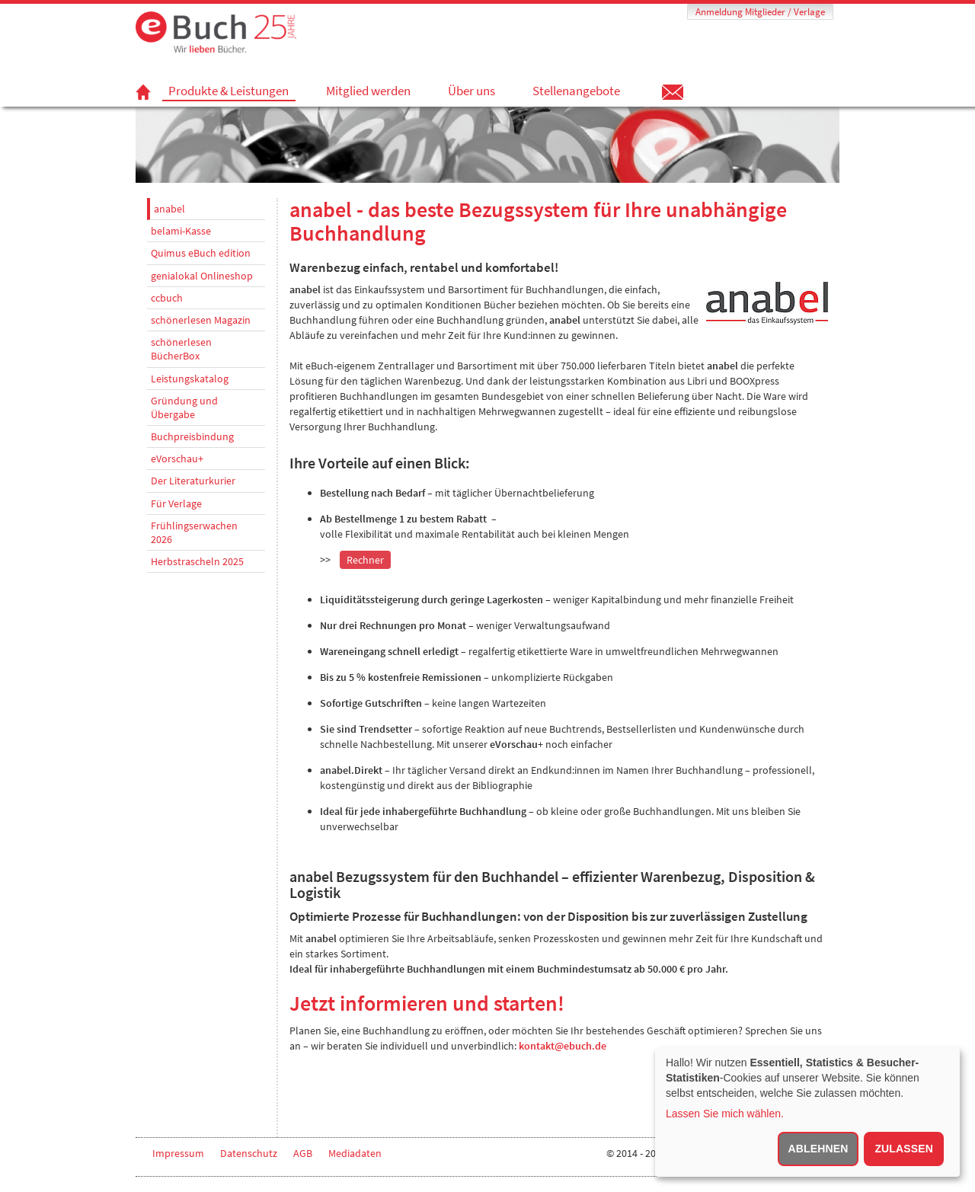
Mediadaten (355, 1153)
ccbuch (167, 298)
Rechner (365, 560)
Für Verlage (176, 503)
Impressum (178, 1153)
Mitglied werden (368, 90)
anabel (169, 209)
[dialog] (807, 1112)
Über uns (471, 90)
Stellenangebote (576, 90)
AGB (302, 1153)
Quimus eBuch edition (201, 253)
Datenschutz (248, 1153)
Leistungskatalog (190, 378)
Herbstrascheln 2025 (197, 561)
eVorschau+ (177, 458)
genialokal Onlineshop (202, 276)
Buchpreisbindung (192, 436)
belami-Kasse (181, 231)
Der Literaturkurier (193, 480)
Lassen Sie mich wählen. (725, 1113)
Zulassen (903, 1148)
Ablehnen (818, 1148)
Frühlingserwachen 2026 (194, 532)
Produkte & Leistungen (228, 91)
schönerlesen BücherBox (181, 349)
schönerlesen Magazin (201, 320)
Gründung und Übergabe (184, 407)
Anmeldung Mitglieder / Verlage (760, 11)
